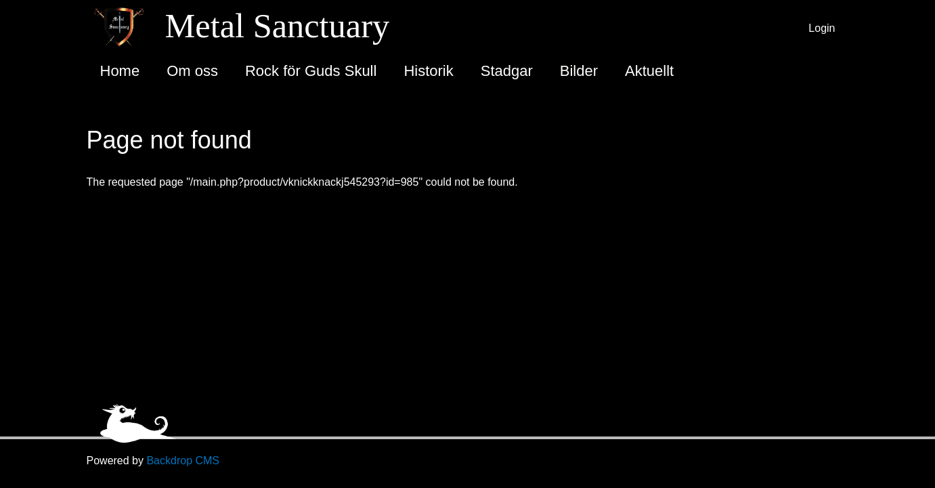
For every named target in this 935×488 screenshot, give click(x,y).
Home (120, 70)
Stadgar (507, 70)
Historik (428, 70)
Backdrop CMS (182, 460)
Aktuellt (649, 70)
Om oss (192, 70)
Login (821, 28)
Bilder (579, 70)
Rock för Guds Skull (310, 70)
